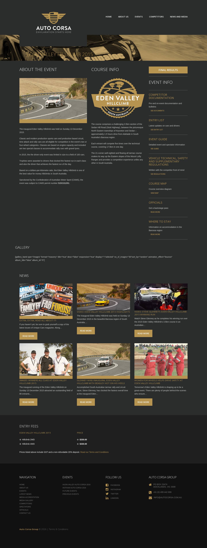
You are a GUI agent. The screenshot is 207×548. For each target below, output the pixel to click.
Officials (23, 510)
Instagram (113, 490)
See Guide (155, 148)
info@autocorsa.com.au (168, 497)
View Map (155, 193)
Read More (155, 212)
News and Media (179, 16)
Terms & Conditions (58, 529)
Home (109, 16)
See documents (157, 110)
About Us (123, 16)
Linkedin (112, 498)
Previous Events (71, 494)
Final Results (168, 70)
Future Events (70, 491)
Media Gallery (26, 500)
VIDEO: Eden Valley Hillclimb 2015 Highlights (103, 311)
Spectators (25, 507)
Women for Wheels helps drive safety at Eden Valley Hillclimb (158, 382)
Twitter (112, 494)
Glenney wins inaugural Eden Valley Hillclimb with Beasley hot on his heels (101, 382)
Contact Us (24, 513)
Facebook (113, 485)
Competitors (156, 16)
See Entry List (157, 129)
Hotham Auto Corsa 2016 (74, 488)
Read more (28, 336)
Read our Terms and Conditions (94, 452)
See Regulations (158, 174)
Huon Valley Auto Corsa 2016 (76, 485)
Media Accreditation (29, 497)
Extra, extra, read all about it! (37, 320)
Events (139, 16)
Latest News (25, 494)
